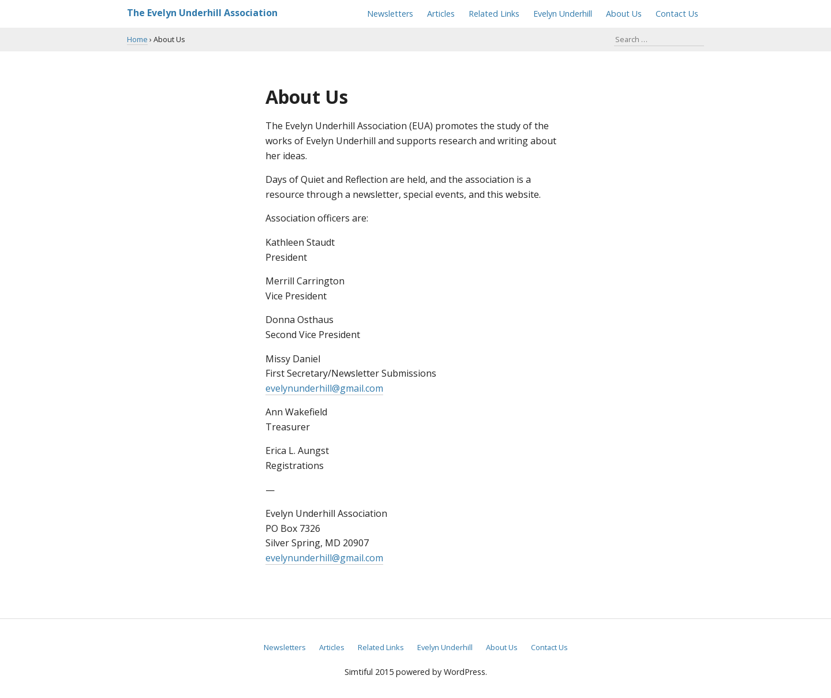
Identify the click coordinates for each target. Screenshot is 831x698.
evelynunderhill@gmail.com (324, 388)
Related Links (494, 13)
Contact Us (677, 13)
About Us (624, 13)
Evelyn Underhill (562, 13)
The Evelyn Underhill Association (202, 12)
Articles (441, 13)
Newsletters (390, 13)
